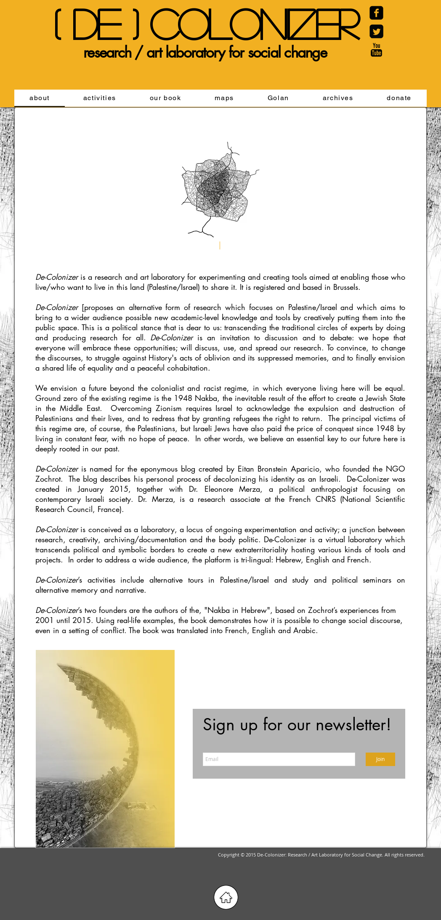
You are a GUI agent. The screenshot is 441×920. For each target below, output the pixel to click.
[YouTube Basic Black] (376, 50)
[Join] (380, 759)
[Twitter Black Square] (376, 31)
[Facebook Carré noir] (376, 13)
